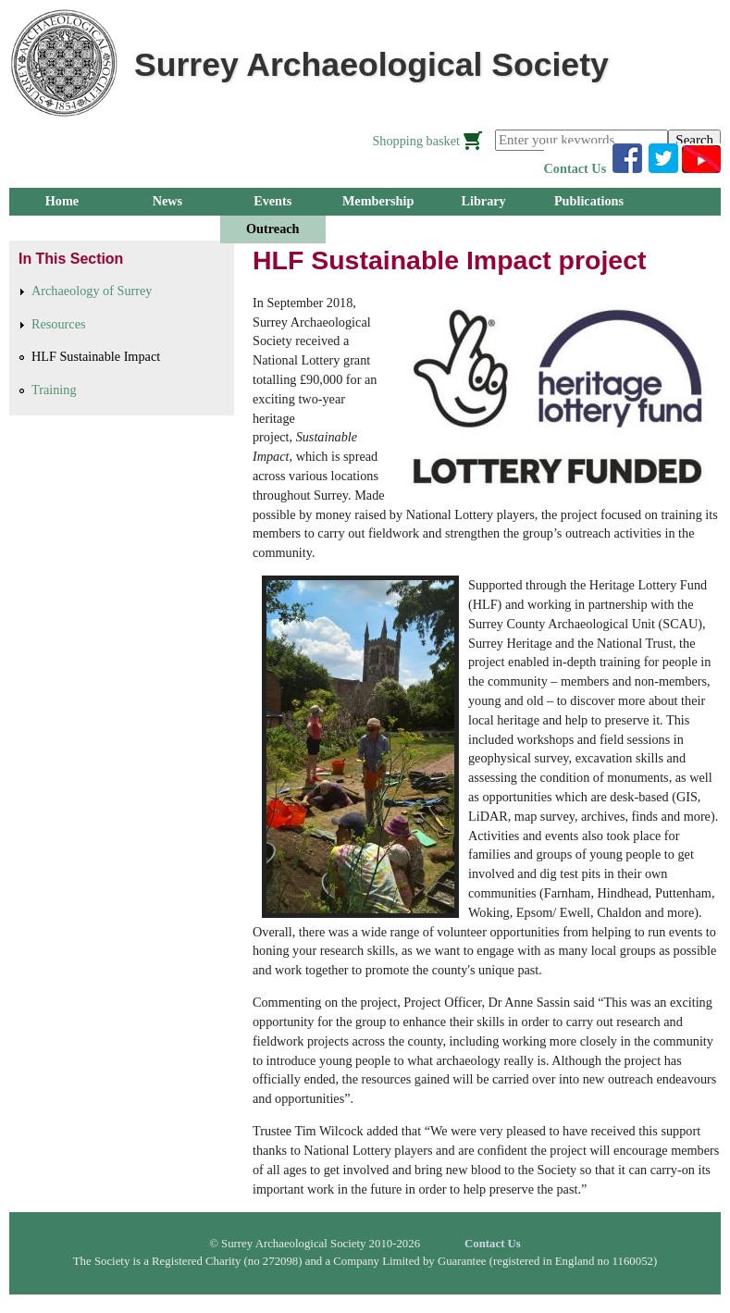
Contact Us (575, 168)
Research (167, 228)
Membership (378, 200)
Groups (62, 228)
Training (54, 389)
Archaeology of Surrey (91, 290)
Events (272, 200)
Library (483, 200)
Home (62, 200)
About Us (378, 228)
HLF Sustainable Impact (95, 356)
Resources (58, 323)
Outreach (272, 228)
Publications (589, 200)
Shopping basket (416, 140)
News (167, 200)
